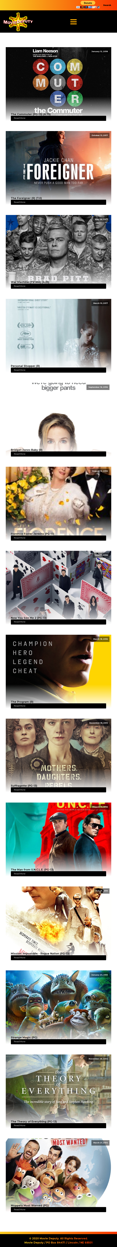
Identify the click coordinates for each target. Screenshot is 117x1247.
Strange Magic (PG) (24, 1037)
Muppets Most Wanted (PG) (30, 1205)
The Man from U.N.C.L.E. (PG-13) (32, 869)
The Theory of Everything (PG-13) (34, 1121)
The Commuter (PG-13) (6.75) (31, 114)
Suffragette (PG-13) (24, 785)
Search (107, 5)
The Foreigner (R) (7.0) (26, 198)
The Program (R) (22, 701)
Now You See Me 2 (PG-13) (29, 617)
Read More (19, 118)
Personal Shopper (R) (25, 366)
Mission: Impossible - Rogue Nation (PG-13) (40, 953)
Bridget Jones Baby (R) (27, 449)
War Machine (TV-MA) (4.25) (30, 282)
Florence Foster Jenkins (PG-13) (32, 533)
